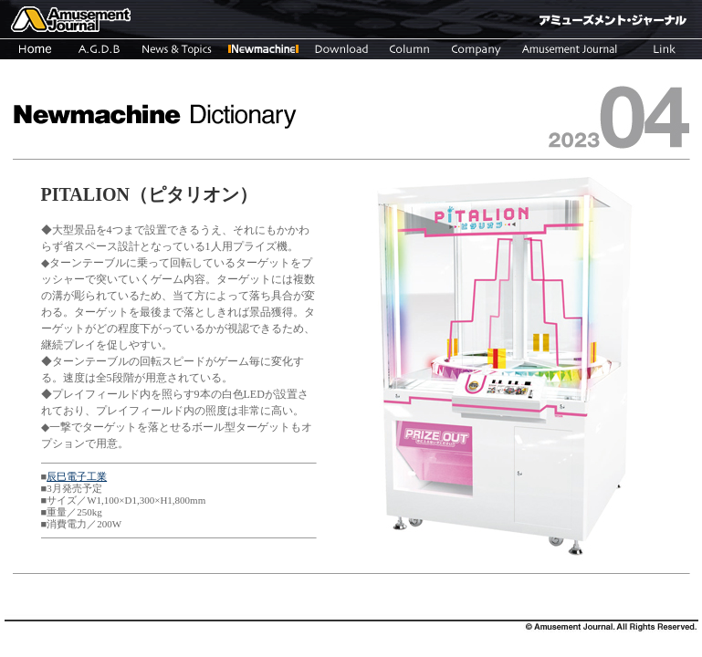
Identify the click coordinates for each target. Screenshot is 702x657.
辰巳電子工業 (77, 476)
